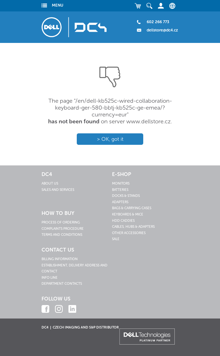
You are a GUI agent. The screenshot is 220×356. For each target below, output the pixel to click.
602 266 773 (158, 21)
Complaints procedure (63, 229)
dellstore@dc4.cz (162, 30)
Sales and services (58, 190)
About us (50, 183)
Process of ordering (61, 222)
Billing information (60, 259)
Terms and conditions (62, 235)
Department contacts (62, 284)
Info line (50, 278)
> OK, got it (110, 139)
